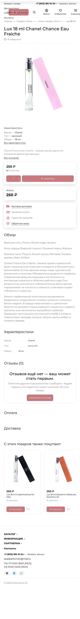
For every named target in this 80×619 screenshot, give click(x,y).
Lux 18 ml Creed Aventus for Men (20, 495)
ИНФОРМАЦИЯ (13, 539)
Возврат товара (12, 3)
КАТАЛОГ (9, 534)
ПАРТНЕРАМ (12, 543)
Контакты (9, 17)
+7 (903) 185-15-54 (45, 3)
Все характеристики (15, 143)
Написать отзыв (40, 397)
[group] (40, 84)
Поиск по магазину (16, 12)
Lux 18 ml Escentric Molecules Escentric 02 (61, 495)
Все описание (11, 158)
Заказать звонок (67, 3)
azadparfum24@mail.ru (17, 558)
